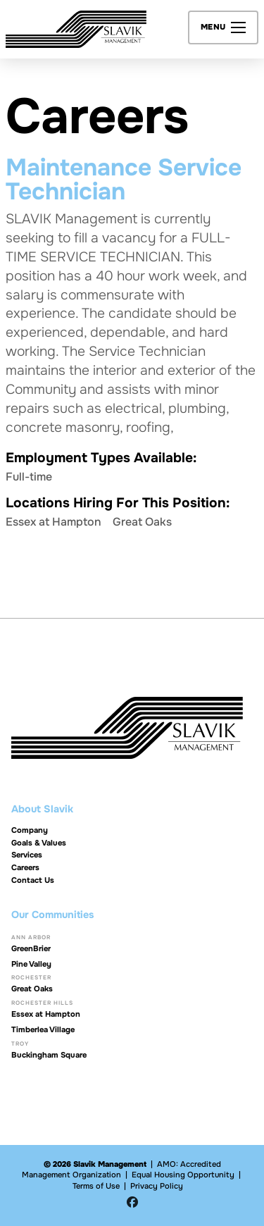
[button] (223, 27)
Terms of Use (96, 1186)
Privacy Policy (156, 1186)
